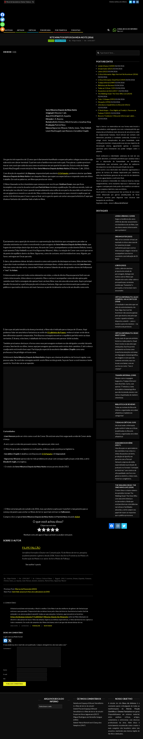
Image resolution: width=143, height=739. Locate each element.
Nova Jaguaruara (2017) (90, 714)
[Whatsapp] (2, 24)
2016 (62, 578)
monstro (34, 581)
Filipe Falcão (31, 547)
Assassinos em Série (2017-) (108, 91)
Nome (5, 670)
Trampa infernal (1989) (106, 83)
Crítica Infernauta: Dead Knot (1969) (111, 80)
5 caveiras (68, 578)
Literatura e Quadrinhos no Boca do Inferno (114, 105)
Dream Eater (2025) (105, 69)
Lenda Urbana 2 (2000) (106, 66)
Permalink (36, 626)
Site (4, 679)
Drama (75, 578)
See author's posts (33, 564)
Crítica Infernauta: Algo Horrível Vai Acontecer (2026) (118, 74)
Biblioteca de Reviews (106, 85)
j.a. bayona (17, 581)
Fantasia (88, 578)
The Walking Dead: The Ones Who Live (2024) (115, 94)
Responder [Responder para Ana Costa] (48, 626)
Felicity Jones (8, 581)
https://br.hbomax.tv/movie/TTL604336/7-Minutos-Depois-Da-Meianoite (39, 617)
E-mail (5, 674)
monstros (41, 581)
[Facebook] (2, 14)
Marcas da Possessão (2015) (26, 589)
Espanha (81, 578)
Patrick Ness (49, 581)
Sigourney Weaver (60, 581)
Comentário (7, 648)
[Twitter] (2, 19)
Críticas (51, 41)
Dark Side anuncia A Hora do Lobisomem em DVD (31, 592)
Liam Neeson (26, 581)
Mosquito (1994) (104, 102)
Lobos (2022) (103, 71)
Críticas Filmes (60, 41)
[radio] (39, 530)
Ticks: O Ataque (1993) (106, 99)
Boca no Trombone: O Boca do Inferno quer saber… (116, 116)
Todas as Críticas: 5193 (106, 88)
